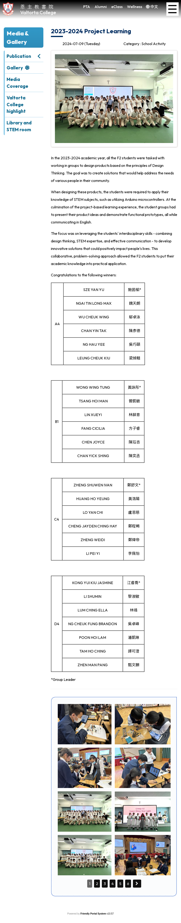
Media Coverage (17, 82)
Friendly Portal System (93, 913)
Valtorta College (38, 12)
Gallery (15, 68)
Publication (19, 56)
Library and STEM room (19, 126)
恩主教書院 (38, 6)
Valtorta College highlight (16, 104)
